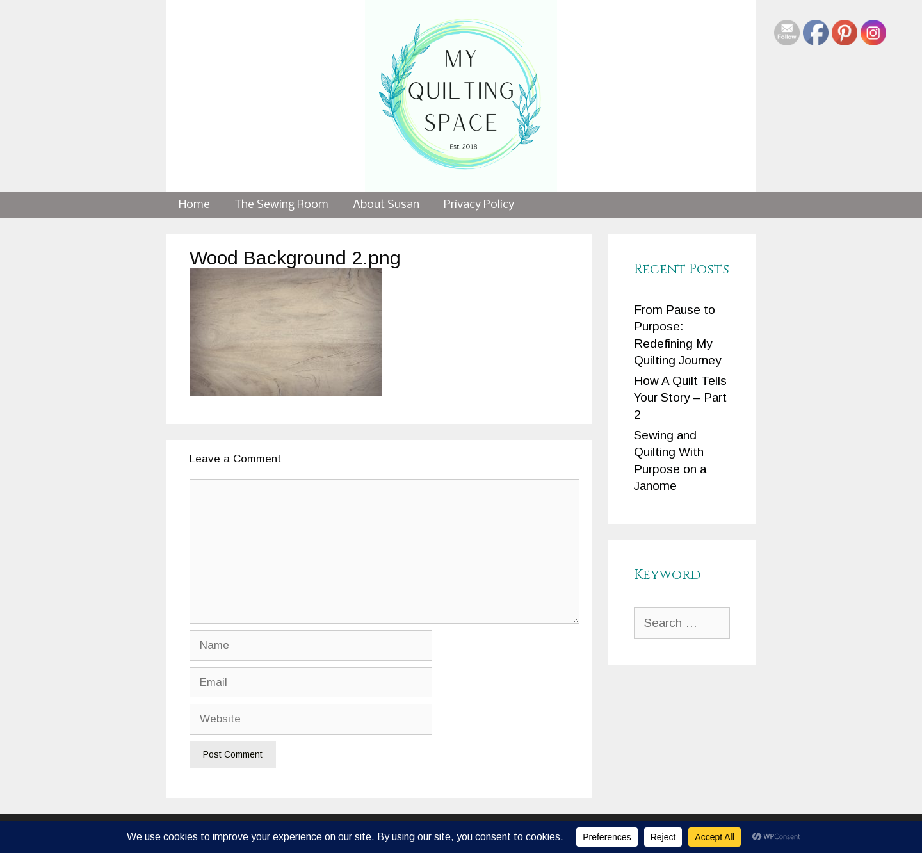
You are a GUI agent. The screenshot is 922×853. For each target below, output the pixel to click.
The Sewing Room (281, 205)
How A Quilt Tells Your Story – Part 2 (680, 397)
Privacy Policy (479, 205)
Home (194, 205)
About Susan (386, 205)
